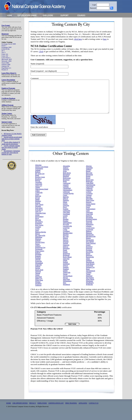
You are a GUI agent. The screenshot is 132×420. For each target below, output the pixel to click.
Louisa (65, 236)
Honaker (65, 227)
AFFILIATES (83, 409)
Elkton (65, 208)
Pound (65, 256)
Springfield (89, 272)
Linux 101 (5, 54)
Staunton (66, 274)
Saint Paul (66, 265)
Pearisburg (89, 253)
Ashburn (88, 176)
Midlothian (38, 244)
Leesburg (38, 233)
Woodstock (66, 291)
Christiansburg (67, 196)
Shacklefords (90, 268)
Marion (37, 240)
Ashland (37, 177)
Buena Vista (89, 186)
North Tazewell (91, 250)
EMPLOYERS (42, 409)
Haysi (37, 225)
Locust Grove (90, 234)
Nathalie (38, 247)
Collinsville (39, 199)
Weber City (38, 285)
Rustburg (38, 264)
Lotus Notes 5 (6, 58)
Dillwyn (65, 205)
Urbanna (88, 279)
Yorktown (38, 292)
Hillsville (38, 226)
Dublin (37, 206)
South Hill (38, 271)
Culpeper (89, 202)
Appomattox (39, 175)
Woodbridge (90, 289)
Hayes (65, 224)
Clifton (37, 197)
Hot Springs (39, 228)
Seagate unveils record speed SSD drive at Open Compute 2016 (12, 138)
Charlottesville (90, 191)
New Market (90, 248)
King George (39, 231)
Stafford (37, 273)
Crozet (65, 202)
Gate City (38, 218)
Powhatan (89, 256)
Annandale (89, 174)
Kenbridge (38, 230)
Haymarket (89, 224)
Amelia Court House (41, 173)
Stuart (88, 275)
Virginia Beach (67, 282)
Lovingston (89, 236)
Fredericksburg (90, 215)
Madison (88, 238)
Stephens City (90, 274)
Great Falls (89, 220)
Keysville (66, 231)
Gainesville (66, 217)
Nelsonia (66, 248)
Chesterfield (67, 195)
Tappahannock (90, 277)
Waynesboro (90, 284)
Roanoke (38, 262)
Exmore (37, 209)
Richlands (38, 261)
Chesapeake (89, 193)
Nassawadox (90, 246)
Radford (37, 259)
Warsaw (65, 284)
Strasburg (66, 275)
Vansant (37, 280)
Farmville (66, 212)
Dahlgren (38, 202)
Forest (88, 214)
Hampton (89, 222)
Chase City (38, 192)
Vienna (88, 281)
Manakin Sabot (68, 239)
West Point (66, 286)
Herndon (66, 226)
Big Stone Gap (40, 180)
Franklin (65, 215)
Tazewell (38, 278)
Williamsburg (67, 287)
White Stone (39, 286)
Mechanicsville (90, 243)
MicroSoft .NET (7, 59)
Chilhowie (89, 195)
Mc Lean (66, 243)
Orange (88, 251)
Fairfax (65, 210)
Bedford (37, 178)
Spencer (65, 272)
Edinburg (38, 207)
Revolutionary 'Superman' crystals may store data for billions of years (11, 152)
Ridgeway (89, 262)
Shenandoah (39, 269)
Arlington (66, 176)
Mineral (65, 244)
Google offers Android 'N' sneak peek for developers (11, 143)
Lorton (37, 235)
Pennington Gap (40, 254)
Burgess (37, 187)
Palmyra (65, 253)
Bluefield (66, 183)
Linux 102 (5, 56)
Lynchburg (66, 238)
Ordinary (38, 252)
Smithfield (66, 270)
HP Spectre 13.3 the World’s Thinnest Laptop (11, 134)
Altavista (89, 172)
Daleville (66, 203)
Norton (37, 250)
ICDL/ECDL (6, 49)
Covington (89, 200)
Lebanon (88, 232)
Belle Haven (67, 179)
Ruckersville (90, 263)
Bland (37, 182)
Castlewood (66, 189)
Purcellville (89, 258)
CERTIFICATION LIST (55, 409)
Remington (66, 260)
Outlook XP (5, 66)
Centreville (38, 190)
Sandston (89, 267)
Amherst (65, 174)
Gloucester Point (40, 219)
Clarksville (89, 196)
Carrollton (38, 189)
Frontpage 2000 (6, 47)
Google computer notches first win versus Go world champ (11, 147)
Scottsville (38, 268)
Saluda (65, 267)
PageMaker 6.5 (6, 68)
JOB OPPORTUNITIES (20, 409)
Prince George (39, 257)
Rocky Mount (67, 263)
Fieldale (88, 212)
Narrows (65, 246)
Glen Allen (66, 219)
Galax (88, 217)
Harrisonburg (39, 223)
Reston (88, 260)
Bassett (88, 177)
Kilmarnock (89, 231)
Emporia (88, 208)
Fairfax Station (90, 210)
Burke (65, 188)
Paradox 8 (5, 70)
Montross (38, 245)
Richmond (66, 262)
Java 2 (3, 52)
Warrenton (38, 283)
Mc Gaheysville (40, 242)
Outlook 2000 (6, 64)
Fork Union (38, 214)
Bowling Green (40, 183)
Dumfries (66, 207)
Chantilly (66, 191)
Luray (37, 237)
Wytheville (89, 291)
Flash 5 (4, 46)
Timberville (66, 279)
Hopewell (89, 227)
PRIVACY (32, 409)
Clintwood (66, 198)
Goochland (66, 220)
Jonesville (89, 229)
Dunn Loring (90, 207)
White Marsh (90, 286)
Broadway (38, 185)
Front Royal (39, 216)
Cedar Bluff (89, 189)
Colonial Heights (68, 200)
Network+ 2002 (6, 61)
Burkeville (89, 188)
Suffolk (65, 277)
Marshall (66, 241)
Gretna (37, 221)
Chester (37, 194)
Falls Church (39, 211)
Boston (88, 183)
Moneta (88, 244)
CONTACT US (93, 409)
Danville (88, 203)
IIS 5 (3, 51)
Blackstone (89, 181)
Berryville (89, 179)
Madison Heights (40, 238)
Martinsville (90, 241)
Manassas (89, 239)
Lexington (66, 234)
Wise (64, 289)
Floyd (65, 214)
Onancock (66, 251)
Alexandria (66, 172)
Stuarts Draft (39, 276)
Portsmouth (38, 256)
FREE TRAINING (71, 409)
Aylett (65, 177)
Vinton (37, 281)
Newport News (40, 249)
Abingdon (38, 171)
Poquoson (89, 255)
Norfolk (65, 250)
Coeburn (88, 198)
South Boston (90, 270)
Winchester (89, 287)
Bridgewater (67, 184)
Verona (65, 281)
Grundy (65, 222)
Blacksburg (66, 181)
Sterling (37, 274)
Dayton (37, 204)
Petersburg (66, 255)
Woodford (38, 290)
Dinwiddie (89, 205)
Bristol (88, 184)
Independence (67, 229)
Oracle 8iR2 (5, 63)
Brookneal (66, 186)
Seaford (65, 268)
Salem (88, 265)
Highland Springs (91, 226)
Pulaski (65, 258)
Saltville (37, 266)
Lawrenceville (67, 232)
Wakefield (89, 282)
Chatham (66, 193)
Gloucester (89, 219)
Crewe (37, 201)
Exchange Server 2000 (9, 44)
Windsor (38, 288)
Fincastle (38, 213)
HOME (8, 409)
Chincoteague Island (41, 195)
